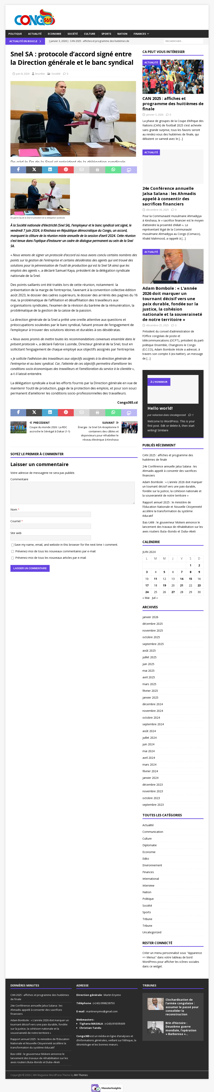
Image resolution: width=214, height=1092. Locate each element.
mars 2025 (149, 684)
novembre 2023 (152, 791)
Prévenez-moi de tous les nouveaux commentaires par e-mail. (55, 551)
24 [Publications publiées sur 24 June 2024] (146, 592)
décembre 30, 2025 (157, 209)
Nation (122, 34)
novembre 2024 (152, 711)
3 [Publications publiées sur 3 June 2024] (147, 572)
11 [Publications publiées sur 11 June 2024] (155, 579)
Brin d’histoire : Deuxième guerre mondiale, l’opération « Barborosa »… (181, 1028)
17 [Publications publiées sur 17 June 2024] (146, 585)
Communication (152, 832)
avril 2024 (148, 758)
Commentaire (19, 479)
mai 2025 (148, 670)
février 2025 (150, 691)
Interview (148, 885)
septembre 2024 (153, 724)
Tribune (147, 919)
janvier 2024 (150, 778)
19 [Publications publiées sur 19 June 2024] (164, 585)
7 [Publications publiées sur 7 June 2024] (181, 572)
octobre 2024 (151, 717)
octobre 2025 (151, 637)
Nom (14, 509)
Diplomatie (149, 845)
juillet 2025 (149, 657)
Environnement (152, 865)
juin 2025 (148, 664)
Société (73, 34)
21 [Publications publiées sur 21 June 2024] (181, 585)
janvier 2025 (150, 697)
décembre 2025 (152, 624)
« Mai (145, 598)
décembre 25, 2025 (157, 325)
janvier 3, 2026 (154, 114)
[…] (181, 139)
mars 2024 (149, 764)
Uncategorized (151, 932)
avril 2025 (148, 677)
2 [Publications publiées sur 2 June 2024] (199, 565)
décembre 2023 (152, 784)
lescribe (40, 73)
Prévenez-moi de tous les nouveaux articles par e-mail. (50, 558)
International (150, 879)
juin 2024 (148, 744)
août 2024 (149, 731)
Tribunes (149, 985)
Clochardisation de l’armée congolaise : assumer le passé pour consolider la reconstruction (182, 1007)
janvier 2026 (150, 617)
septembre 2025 (153, 644)
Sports (106, 34)
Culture (89, 34)
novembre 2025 (152, 630)
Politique (15, 34)
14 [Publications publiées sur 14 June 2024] (181, 579)
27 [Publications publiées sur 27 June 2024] (173, 592)
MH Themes (81, 1075)
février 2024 (150, 771)
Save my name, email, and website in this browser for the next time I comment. (66, 545)
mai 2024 (148, 751)
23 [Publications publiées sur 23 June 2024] (199, 585)
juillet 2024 (149, 738)
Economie (54, 34)
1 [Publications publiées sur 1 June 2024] (190, 565)
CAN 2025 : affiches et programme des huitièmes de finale (173, 104)
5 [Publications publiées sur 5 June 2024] (164, 572)
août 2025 (149, 650)
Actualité (35, 34)
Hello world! (160, 408)
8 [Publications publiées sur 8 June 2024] (190, 572)
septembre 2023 (153, 805)
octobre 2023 (151, 798)
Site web (16, 533)
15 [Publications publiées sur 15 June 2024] (190, 579)
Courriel (15, 521)
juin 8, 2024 (22, 73)
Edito (145, 858)
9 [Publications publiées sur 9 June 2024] (199, 572)
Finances (140, 34)
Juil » (155, 598)
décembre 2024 (152, 704)
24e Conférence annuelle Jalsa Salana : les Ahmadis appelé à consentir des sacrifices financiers (169, 196)
